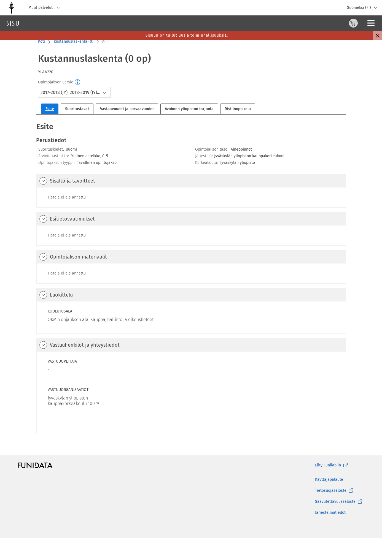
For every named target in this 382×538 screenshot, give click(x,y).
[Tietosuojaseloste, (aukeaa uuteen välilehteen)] (339, 490)
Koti (41, 41)
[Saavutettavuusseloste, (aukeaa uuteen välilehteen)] (339, 501)
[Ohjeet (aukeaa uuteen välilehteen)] (339, 23)
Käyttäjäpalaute (329, 479)
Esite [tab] (49, 109)
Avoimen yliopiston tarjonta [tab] (189, 109)
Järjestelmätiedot (330, 512)
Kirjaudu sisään (364, 23)
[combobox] (74, 92)
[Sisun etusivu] (12, 23)
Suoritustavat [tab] (77, 109)
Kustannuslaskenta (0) (73, 41)
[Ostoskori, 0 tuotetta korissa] (326, 23)
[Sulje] (377, 35)
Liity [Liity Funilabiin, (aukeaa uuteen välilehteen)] (332, 465)
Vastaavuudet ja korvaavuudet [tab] (127, 109)
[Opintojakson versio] (77, 82)
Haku (36, 23)
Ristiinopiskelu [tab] (238, 109)
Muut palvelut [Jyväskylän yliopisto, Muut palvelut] (45, 7)
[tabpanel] (191, 277)
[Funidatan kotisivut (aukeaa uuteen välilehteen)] (35, 465)
